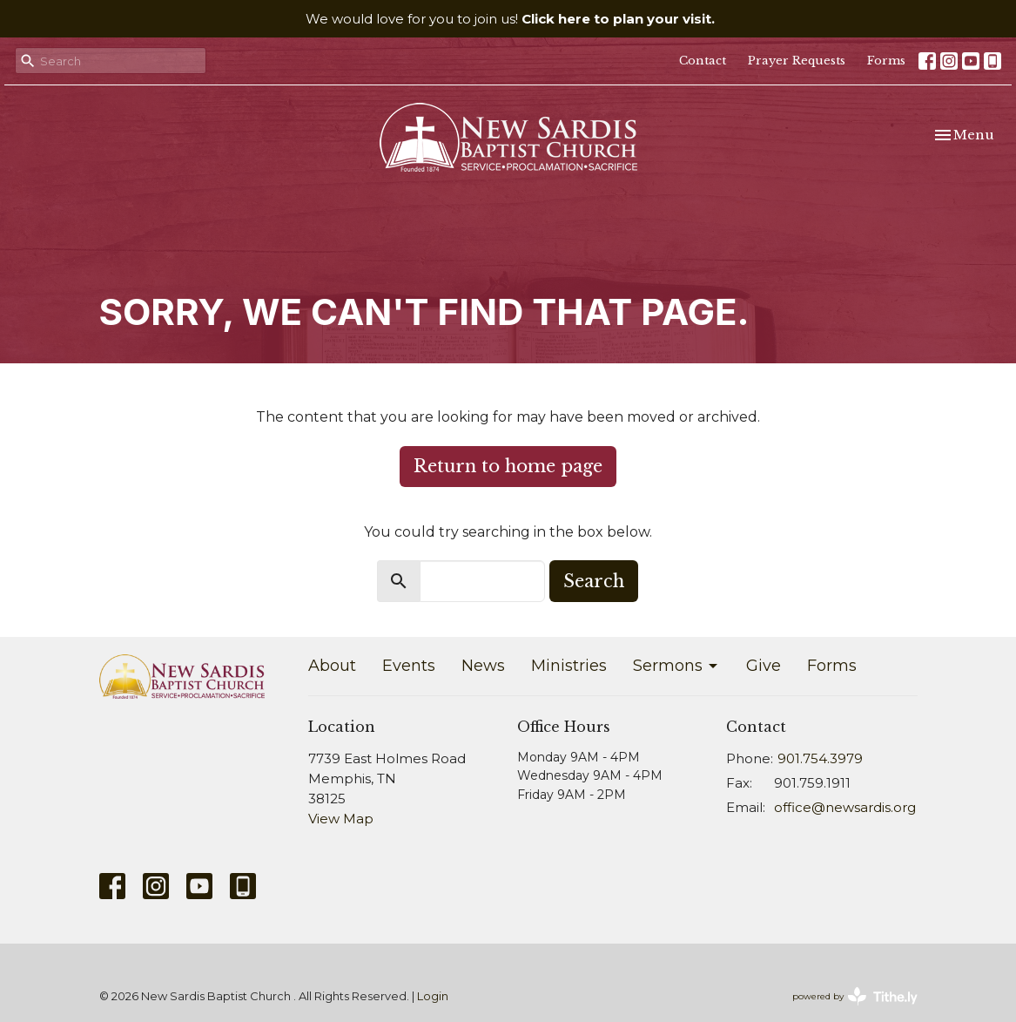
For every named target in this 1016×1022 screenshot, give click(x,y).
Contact (702, 60)
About (332, 665)
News (483, 665)
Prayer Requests (796, 60)
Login (432, 996)
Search (593, 581)
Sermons (676, 665)
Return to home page (508, 466)
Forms (886, 60)
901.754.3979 (820, 758)
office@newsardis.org (845, 807)
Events (408, 665)
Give (763, 665)
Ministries (569, 665)
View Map (340, 818)
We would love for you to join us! (510, 18)
